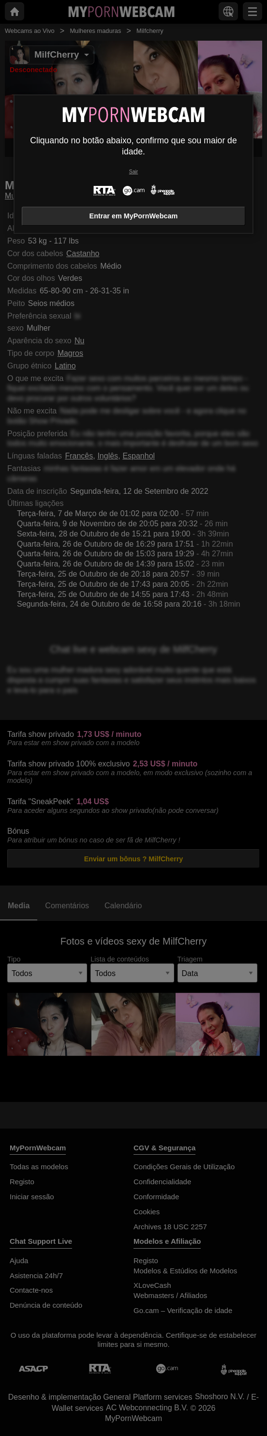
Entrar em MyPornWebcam (133, 216)
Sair (133, 171)
